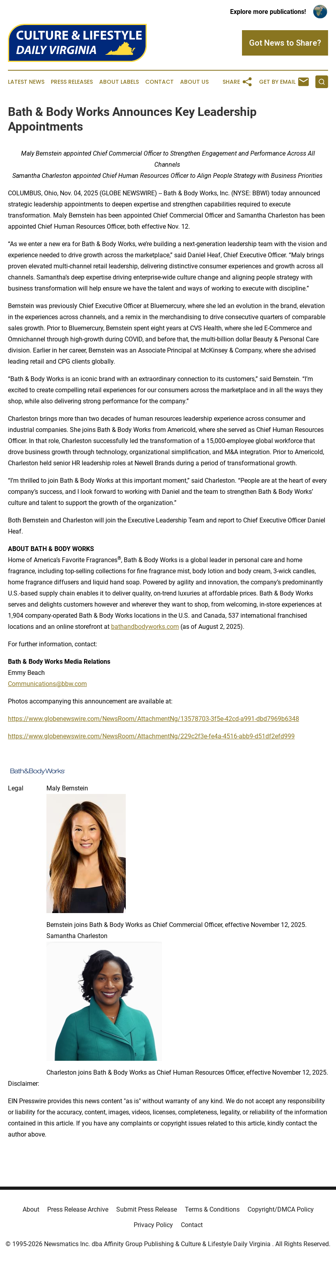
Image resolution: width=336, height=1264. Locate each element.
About (31, 1209)
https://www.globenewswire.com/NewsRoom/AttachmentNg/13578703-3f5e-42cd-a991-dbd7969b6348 (153, 719)
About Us (194, 82)
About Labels (119, 82)
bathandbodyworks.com (145, 626)
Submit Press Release (146, 1209)
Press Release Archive (77, 1209)
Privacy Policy (153, 1225)
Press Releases (72, 82)
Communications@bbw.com (47, 684)
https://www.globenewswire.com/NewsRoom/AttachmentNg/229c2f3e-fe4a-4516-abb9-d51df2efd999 (151, 736)
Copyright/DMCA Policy (281, 1209)
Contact (159, 82)
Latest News (26, 82)
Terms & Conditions (212, 1209)
